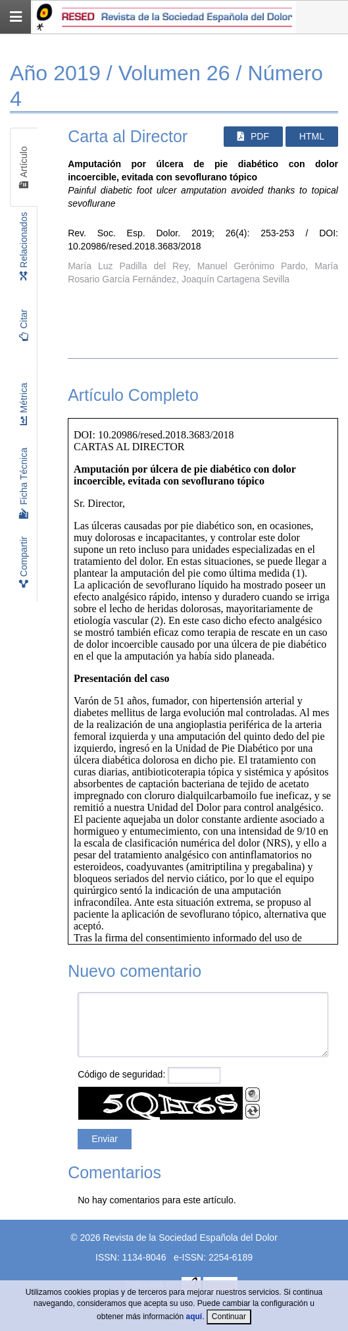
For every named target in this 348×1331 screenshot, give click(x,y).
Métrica (23, 404)
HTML (311, 136)
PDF (253, 136)
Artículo (23, 167)
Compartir (23, 562)
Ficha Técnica (23, 483)
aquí (194, 1316)
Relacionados (23, 246)
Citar (23, 325)
